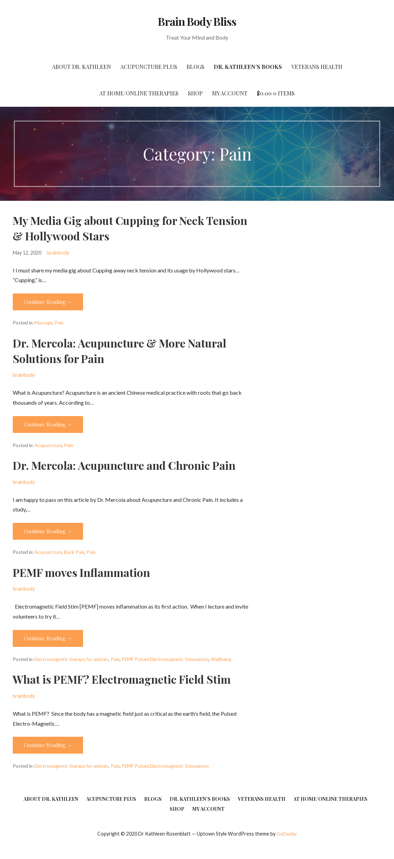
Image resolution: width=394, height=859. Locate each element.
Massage (43, 322)
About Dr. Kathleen (81, 66)
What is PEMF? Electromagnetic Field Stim (122, 679)
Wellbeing (221, 659)
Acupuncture (48, 445)
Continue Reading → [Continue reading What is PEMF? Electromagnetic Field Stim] (48, 745)
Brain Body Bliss (197, 21)
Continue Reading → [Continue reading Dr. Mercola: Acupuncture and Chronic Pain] (48, 531)
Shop (195, 93)
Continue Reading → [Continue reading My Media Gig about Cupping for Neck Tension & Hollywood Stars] (48, 301)
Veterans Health (316, 66)
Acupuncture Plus (148, 66)
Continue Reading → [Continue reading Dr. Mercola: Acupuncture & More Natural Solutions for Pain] (48, 424)
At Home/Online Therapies (139, 93)
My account (229, 93)
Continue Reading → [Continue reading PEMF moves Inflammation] (48, 638)
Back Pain (74, 552)
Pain (58, 322)
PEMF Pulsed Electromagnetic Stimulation (165, 659)
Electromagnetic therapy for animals (71, 659)
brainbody (58, 253)
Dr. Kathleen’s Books (248, 66)
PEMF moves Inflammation (81, 572)
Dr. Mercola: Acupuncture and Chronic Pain (124, 465)
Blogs (195, 66)
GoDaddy (286, 834)
